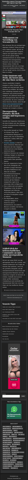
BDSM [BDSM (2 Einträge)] (15, 430)
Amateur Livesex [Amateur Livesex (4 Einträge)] (7, 428)
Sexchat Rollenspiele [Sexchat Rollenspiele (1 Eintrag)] (8, 456)
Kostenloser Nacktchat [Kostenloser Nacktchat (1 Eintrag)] (18, 440)
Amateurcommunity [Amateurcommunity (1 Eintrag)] (17, 426)
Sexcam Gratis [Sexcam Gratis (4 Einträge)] (6, 452)
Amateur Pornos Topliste (8, 331)
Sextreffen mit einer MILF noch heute (11, 318)
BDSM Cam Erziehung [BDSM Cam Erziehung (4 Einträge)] (8, 432)
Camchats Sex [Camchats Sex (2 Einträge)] (6, 434)
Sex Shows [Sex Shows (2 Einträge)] (6, 460)
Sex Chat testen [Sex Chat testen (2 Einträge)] (7, 458)
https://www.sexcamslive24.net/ (13, 104)
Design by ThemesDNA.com (14, 478)
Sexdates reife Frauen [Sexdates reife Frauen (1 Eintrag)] (17, 458)
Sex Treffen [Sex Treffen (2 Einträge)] (13, 460)
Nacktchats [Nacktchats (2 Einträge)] (13, 446)
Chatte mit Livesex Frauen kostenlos (11, 307)
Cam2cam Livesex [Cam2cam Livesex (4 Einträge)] (18, 432)
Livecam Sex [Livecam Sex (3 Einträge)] (17, 442)
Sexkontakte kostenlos (8, 334)
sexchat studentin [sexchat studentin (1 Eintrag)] (18, 456)
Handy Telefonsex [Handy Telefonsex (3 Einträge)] (7, 438)
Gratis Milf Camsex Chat (8, 309)
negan (14, 34)
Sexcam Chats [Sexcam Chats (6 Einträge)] (6, 450)
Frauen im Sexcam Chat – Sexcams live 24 (14, 31)
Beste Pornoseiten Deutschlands (10, 326)
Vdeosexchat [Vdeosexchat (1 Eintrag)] (6, 468)
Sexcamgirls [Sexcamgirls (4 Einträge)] (14, 450)
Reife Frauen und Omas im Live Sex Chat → (14, 295)
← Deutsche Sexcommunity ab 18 (14, 297)
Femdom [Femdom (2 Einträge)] (5, 436)
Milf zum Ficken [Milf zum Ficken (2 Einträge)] (16, 444)
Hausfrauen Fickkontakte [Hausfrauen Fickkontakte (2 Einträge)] (19, 438)
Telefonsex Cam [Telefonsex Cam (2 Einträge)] (19, 464)
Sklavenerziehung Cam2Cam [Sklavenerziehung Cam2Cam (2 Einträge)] (9, 462)
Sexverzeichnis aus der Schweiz (10, 329)
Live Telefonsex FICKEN (8, 312)
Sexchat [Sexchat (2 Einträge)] (14, 454)
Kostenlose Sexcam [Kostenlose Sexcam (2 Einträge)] (7, 442)
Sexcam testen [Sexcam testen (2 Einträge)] (6, 454)
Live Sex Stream (13, 290)
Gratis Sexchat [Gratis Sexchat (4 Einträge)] (13, 436)
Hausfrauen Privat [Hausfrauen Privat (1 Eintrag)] (7, 440)
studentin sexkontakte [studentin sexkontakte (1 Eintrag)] (8, 464)
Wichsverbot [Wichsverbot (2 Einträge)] (14, 468)
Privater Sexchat (9, 143)
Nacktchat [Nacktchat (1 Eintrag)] (5, 446)
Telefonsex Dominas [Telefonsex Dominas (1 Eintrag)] (7, 466)
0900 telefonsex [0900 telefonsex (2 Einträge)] (7, 426)
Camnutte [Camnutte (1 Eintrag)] (14, 434)
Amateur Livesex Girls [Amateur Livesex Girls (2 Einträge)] (17, 428)
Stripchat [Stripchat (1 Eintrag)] (19, 462)
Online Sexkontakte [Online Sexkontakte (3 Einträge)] (16, 448)
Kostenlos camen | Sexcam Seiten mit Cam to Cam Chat (14, 2)
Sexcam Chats (20, 290)
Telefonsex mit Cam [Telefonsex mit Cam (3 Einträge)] (18, 466)
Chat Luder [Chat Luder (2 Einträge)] (21, 434)
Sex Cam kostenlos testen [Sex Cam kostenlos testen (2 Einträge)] (18, 452)
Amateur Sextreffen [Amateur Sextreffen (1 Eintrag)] (7, 430)
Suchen (4, 394)
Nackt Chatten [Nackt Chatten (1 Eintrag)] (6, 448)
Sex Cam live (5, 339)
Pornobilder (5, 336)
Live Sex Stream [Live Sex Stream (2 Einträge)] (7, 444)
